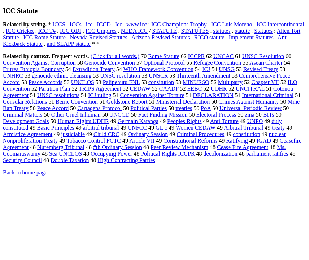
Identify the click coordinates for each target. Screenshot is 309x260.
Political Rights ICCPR (168, 154)
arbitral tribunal (101, 128)
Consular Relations (25, 102)
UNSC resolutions (58, 95)
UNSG (227, 69)
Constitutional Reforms (190, 141)
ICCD (103, 24)
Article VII (141, 141)
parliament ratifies (267, 154)
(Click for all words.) (115, 56)
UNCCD (119, 115)
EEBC (194, 89)
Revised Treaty (260, 69)
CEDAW (140, 89)
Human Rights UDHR (83, 121)
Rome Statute (163, 56)
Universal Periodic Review (250, 108)
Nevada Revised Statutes (98, 37)
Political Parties (148, 108)
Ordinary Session (148, 134)
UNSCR (158, 76)
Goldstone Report (126, 102)
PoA (206, 108)
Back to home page (25, 172)
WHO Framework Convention (158, 69)
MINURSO (196, 82)
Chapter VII (265, 82)
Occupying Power (111, 154)
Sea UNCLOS (65, 154)
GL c (161, 128)
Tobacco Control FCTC (93, 141)
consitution (161, 82)
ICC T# (47, 31)
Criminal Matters (23, 115)
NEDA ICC (134, 31)
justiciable (73, 134)
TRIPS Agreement (100, 89)
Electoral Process (216, 115)
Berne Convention (77, 102)
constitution (246, 134)
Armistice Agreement (27, 134)
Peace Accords (45, 82)
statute (242, 31)
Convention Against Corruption (39, 63)
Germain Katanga (138, 121)
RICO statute (209, 37)
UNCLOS (82, 82)
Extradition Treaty (94, 69)
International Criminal (268, 95)
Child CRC (106, 134)
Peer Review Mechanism (179, 147)
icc (89, 24)
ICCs (76, 24)
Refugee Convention (217, 63)
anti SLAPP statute (69, 44)
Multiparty (230, 82)
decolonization (221, 154)
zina (249, 115)
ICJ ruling (99, 95)
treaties (183, 108)
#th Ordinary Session (117, 147)
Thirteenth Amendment (203, 76)
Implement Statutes (251, 37)
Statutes (263, 31)
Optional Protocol (164, 63)
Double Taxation (70, 160)
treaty (278, 128)
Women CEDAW (196, 128)
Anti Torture (224, 121)
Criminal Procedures (200, 134)
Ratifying (237, 141)
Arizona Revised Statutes (160, 37)
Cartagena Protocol (99, 108)
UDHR (218, 89)
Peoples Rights (184, 121)
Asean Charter (266, 63)
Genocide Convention (109, 63)
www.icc (136, 24)
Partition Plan (54, 89)
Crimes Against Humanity (248, 102)
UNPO (255, 121)
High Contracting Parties (126, 160)
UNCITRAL (250, 89)
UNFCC (137, 128)
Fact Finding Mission (163, 115)
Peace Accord (53, 108)
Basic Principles (55, 128)
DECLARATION (213, 95)
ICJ (206, 69)
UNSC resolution (120, 76)
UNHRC (13, 76)
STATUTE (164, 31)
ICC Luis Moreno (231, 24)
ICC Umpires (101, 31)
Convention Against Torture (152, 95)
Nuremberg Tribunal (60, 147)
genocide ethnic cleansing (61, 76)
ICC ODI (70, 31)
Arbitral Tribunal (243, 128)
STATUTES (195, 31)
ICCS (58, 24)
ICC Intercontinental (280, 24)
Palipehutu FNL (121, 82)
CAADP (169, 89)
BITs (268, 115)
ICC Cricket (20, 31)
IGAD (264, 141)
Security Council (22, 160)
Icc (118, 24)
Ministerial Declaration (183, 102)
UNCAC (223, 56)
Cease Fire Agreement (242, 147)
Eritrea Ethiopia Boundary (33, 69)
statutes (222, 31)
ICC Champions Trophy (179, 24)
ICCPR (196, 56)
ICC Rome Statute (44, 37)
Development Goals (26, 121)
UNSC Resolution (263, 56)
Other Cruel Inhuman (76, 115)
